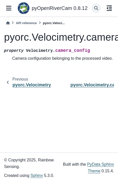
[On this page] (109, 8)
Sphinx (36, 175)
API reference (26, 23)
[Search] (96, 8)
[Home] (8, 23)
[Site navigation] (8, 8)
